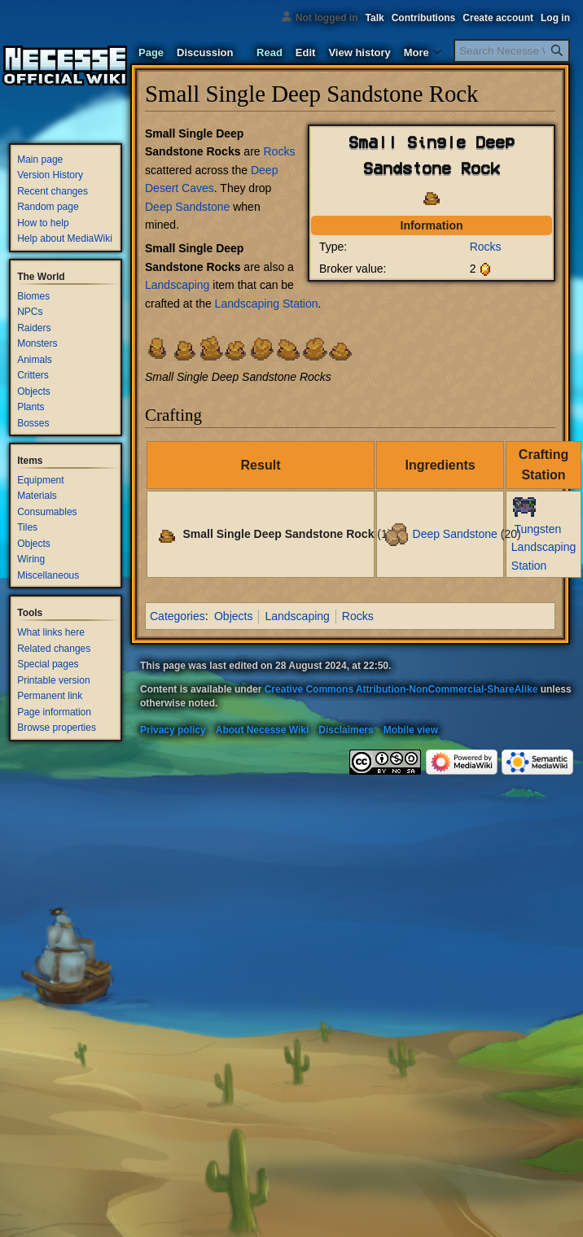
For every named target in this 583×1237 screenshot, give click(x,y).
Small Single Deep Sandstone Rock (278, 533)
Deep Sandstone (187, 206)
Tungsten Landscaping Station (543, 547)
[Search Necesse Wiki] (512, 51)
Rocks (486, 246)
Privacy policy (173, 730)
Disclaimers (345, 730)
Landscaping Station (266, 303)
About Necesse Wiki (262, 730)
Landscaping (177, 284)
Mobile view (411, 730)
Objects (233, 616)
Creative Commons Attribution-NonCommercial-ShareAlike (401, 689)
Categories (177, 616)
